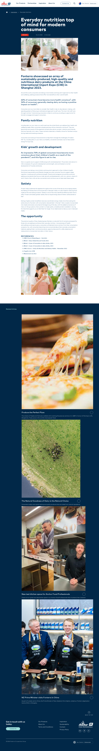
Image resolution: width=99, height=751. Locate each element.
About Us (41, 724)
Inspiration (63, 721)
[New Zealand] (7, 12)
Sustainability (64, 724)
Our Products (42, 721)
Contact (62, 727)
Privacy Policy (64, 729)
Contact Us (65, 3)
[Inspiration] (14, 12)
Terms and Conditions (45, 727)
